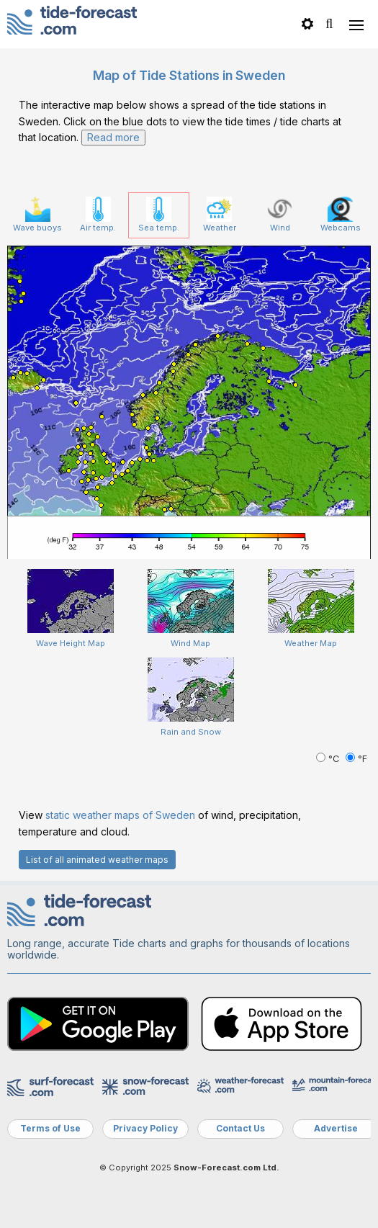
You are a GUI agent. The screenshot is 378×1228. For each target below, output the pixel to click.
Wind (279, 215)
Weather (219, 215)
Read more (113, 137)
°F (356, 758)
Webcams (340, 215)
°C (329, 758)
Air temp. (98, 215)
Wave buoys (37, 215)
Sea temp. (158, 215)
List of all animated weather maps (97, 859)
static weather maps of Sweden (120, 815)
